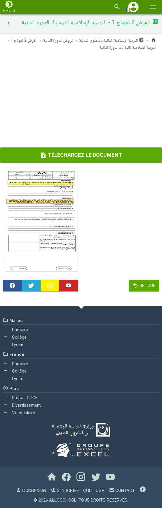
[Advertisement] (81, 101)
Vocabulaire (19, 412)
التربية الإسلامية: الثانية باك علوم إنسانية (111, 40)
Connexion (31, 490)
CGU (87, 490)
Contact (122, 490)
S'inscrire (64, 490)
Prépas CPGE (20, 397)
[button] (133, 7)
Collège (15, 337)
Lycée (13, 344)
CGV (100, 490)
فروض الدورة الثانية (58, 40)
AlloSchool (62, 500)
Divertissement (22, 405)
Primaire (15, 329)
